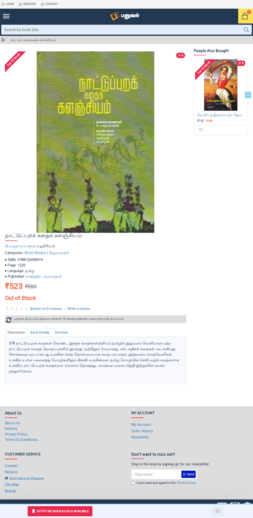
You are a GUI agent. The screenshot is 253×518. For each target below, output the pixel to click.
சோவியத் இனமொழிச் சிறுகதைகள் (222, 115)
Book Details (41, 332)
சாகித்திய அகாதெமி (44, 276)
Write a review (78, 308)
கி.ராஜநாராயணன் (20, 246)
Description (17, 332)
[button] (248, 94)
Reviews (63, 332)
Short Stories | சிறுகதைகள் (46, 253)
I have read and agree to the (164, 482)
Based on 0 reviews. (46, 308)
